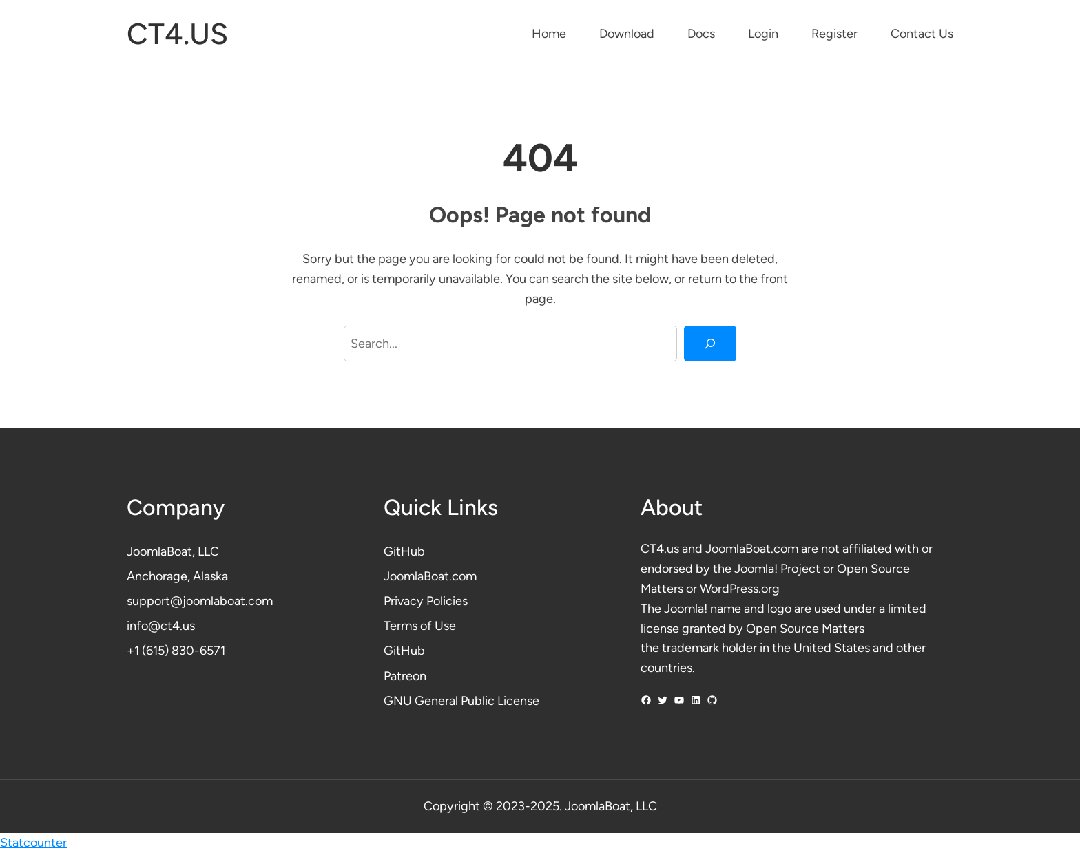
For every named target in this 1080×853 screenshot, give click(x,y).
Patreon (405, 676)
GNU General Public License (461, 700)
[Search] (710, 343)
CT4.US (177, 34)
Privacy (405, 601)
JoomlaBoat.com (430, 576)
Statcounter (33, 842)
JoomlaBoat (159, 551)
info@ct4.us (161, 625)
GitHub (404, 551)
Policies (447, 601)
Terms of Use (420, 625)
